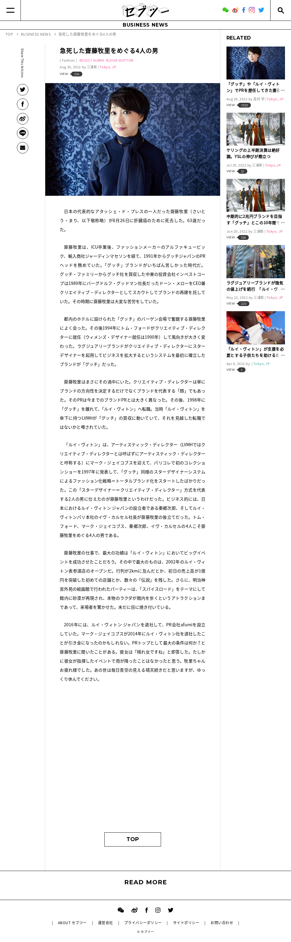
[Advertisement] (132, 769)
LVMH (99, 60)
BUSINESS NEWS (145, 25)
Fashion (68, 60)
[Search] (280, 10)
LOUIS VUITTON (120, 60)
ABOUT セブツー (72, 922)
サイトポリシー (186, 922)
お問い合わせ (221, 922)
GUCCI (86, 60)
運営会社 (105, 922)
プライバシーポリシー (143, 922)
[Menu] (10, 10)
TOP (132, 839)
